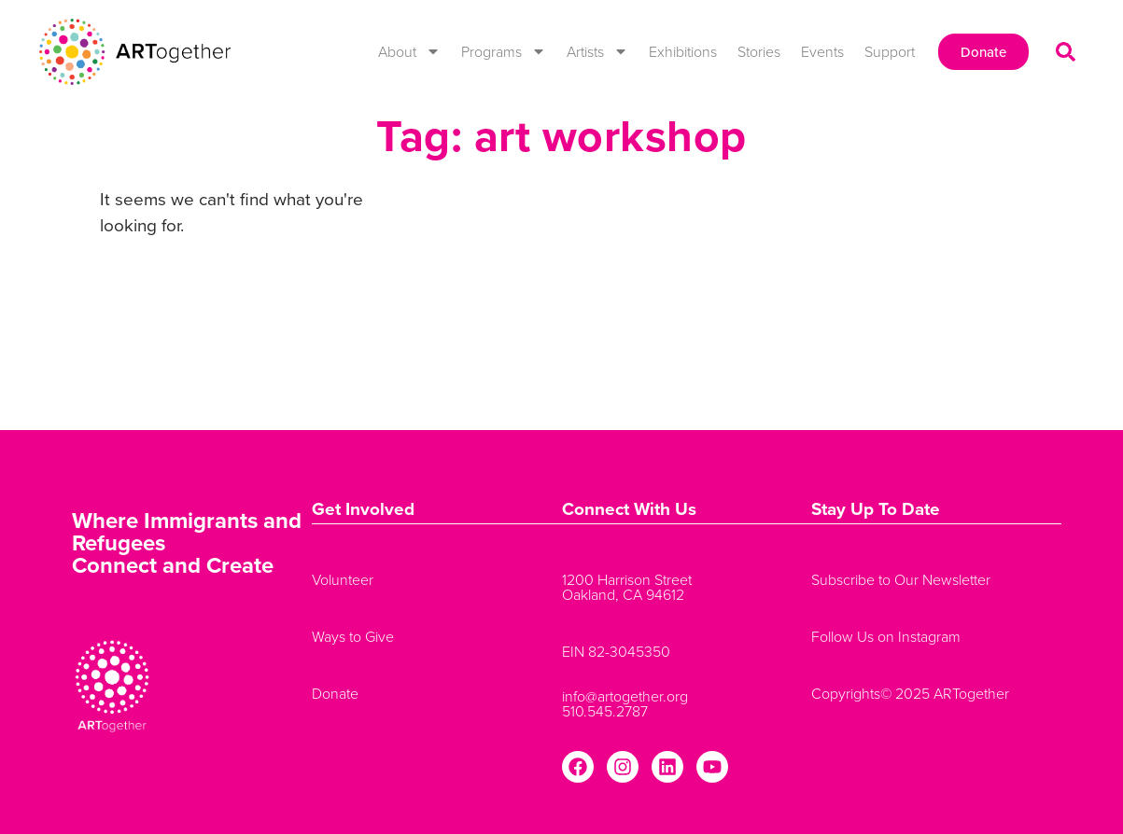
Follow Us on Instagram (886, 636)
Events (822, 51)
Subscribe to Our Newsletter (900, 579)
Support (889, 51)
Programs (503, 51)
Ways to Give (353, 636)
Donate (335, 693)
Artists (597, 51)
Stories (758, 51)
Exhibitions (683, 51)
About (409, 51)
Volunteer (342, 579)
